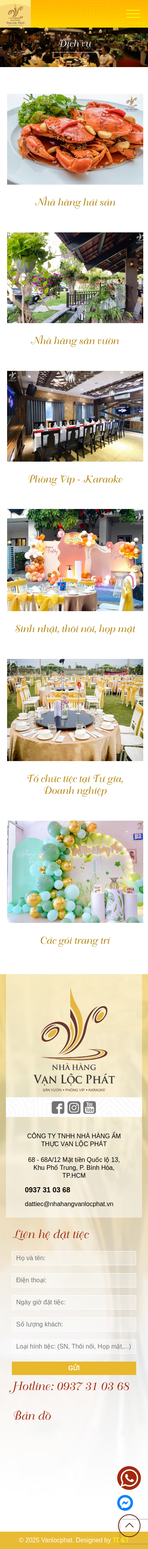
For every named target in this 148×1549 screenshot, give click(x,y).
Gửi (74, 1368)
